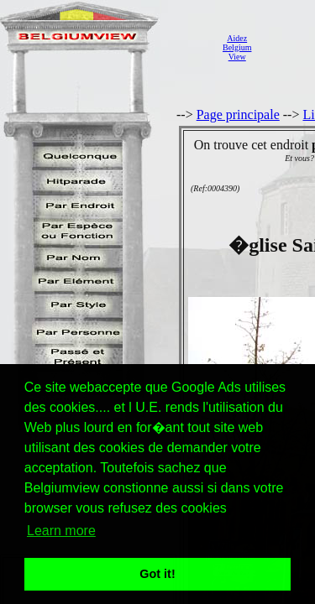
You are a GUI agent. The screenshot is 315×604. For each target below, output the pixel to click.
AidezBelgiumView (237, 47)
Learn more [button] (61, 530)
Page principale (238, 114)
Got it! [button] (157, 574)
